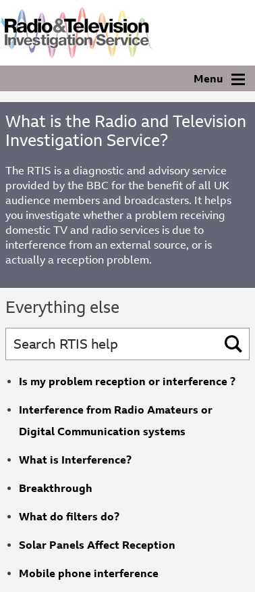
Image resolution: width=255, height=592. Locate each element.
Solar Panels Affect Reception (97, 545)
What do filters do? (69, 516)
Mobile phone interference (89, 573)
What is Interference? (75, 459)
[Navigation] (127, 78)
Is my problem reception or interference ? (127, 381)
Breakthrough (55, 488)
